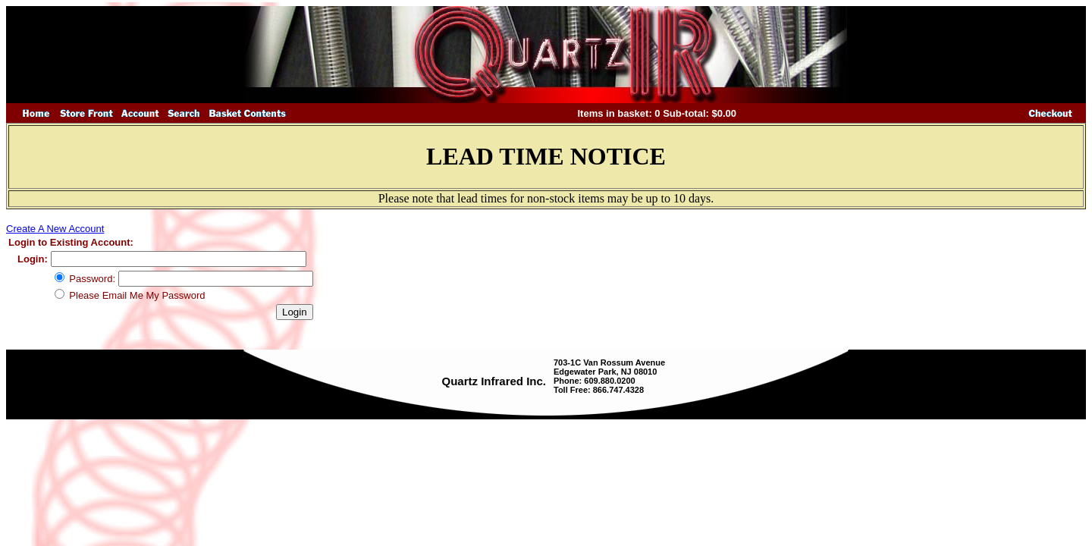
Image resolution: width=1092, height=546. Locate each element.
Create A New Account (55, 228)
